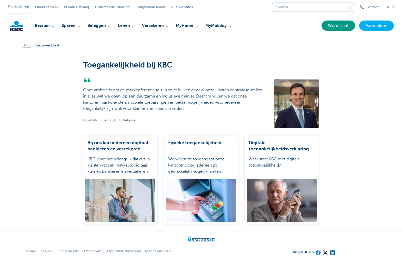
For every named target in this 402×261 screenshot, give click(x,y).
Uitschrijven (91, 251)
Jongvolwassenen (150, 7)
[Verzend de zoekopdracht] (349, 7)
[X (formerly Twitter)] (325, 251)
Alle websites (182, 7)
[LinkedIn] (332, 251)
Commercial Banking (112, 7)
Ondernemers (46, 7)
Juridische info (67, 251)
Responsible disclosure (122, 251)
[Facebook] (318, 251)
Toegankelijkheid (157, 251)
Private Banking (76, 7)
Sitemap (29, 251)
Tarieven (46, 251)
